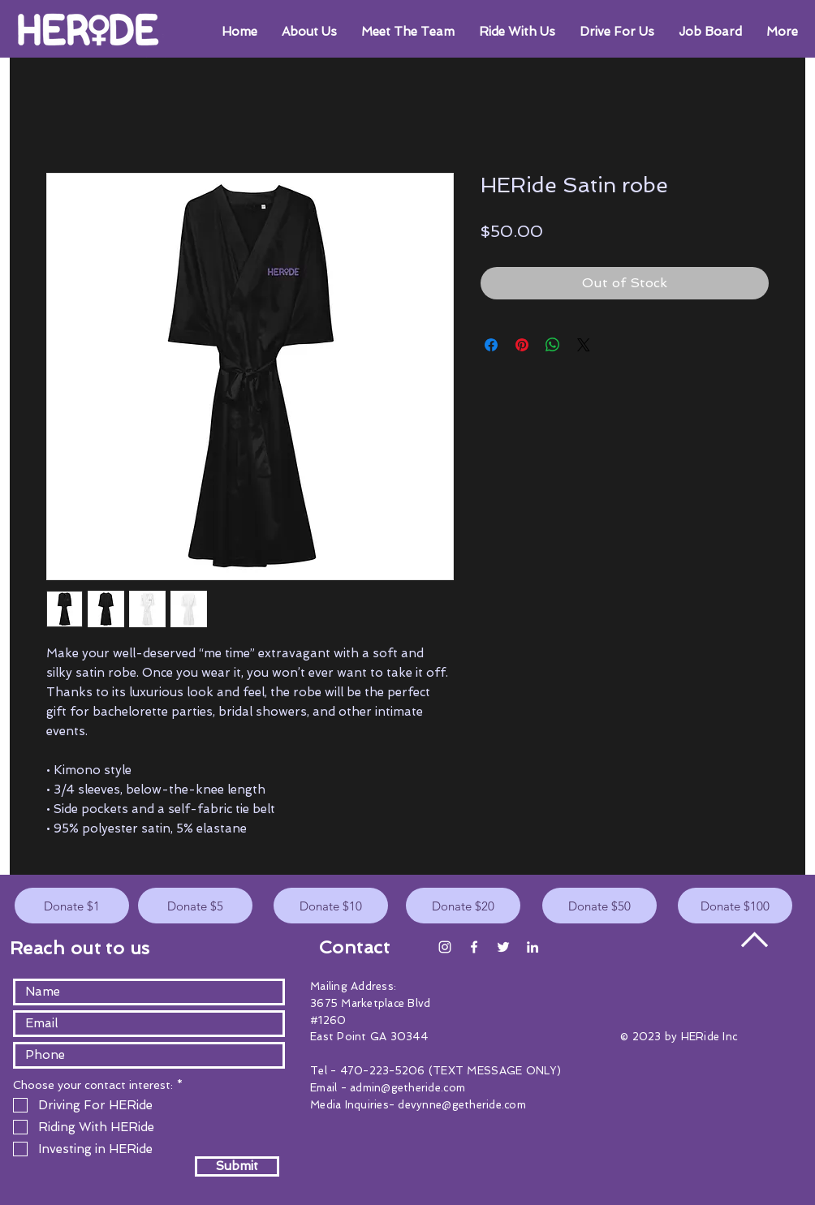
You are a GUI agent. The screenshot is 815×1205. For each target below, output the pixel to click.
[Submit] (237, 1166)
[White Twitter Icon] (503, 947)
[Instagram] (445, 947)
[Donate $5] (195, 905)
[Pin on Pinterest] (522, 345)
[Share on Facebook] (491, 345)
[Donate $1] (72, 905)
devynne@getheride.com (461, 1105)
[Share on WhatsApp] (553, 345)
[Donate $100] (735, 905)
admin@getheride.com (407, 1088)
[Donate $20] (463, 905)
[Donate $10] (331, 905)
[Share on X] (583, 345)
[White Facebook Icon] (474, 947)
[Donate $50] (599, 905)
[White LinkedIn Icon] (532, 947)
